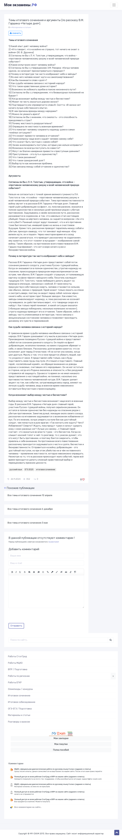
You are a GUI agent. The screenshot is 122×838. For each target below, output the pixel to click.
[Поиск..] (58, 640)
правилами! (54, 542)
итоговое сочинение (45, 469)
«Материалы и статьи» (21, 27)
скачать (15, 33)
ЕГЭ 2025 (29, 469)
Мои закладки (61, 738)
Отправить (16, 625)
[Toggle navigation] (114, 5)
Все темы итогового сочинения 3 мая (28, 522)
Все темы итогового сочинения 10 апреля (30, 495)
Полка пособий (61, 750)
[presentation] (29, 616)
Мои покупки (61, 744)
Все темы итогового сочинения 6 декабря (30, 509)
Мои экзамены (20, 5)
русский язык (16, 469)
